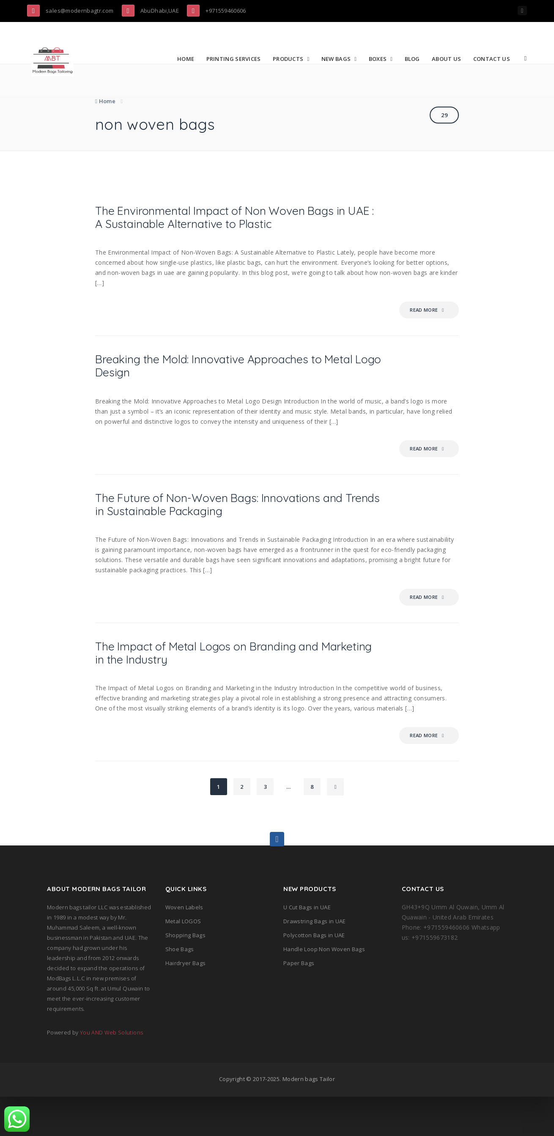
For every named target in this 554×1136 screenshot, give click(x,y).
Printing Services (236, 59)
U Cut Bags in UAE (307, 946)
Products (291, 59)
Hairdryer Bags (185, 1002)
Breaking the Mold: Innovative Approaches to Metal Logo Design (237, 391)
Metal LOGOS (183, 960)
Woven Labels (184, 946)
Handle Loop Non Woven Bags (324, 988)
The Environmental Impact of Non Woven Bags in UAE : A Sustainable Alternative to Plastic (226, 228)
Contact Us (494, 59)
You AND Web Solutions (111, 1072)
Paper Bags (299, 1002)
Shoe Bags (179, 988)
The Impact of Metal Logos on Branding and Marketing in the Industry (235, 689)
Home (188, 59)
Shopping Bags (185, 974)
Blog (414, 59)
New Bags (339, 59)
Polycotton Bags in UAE (314, 974)
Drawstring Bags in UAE (314, 960)
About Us (449, 59)
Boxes (380, 59)
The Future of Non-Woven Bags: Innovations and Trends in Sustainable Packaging (235, 535)
